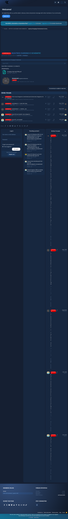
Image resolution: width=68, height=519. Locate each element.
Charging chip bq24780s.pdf (14, 71)
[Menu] (3, 2)
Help (60, 512)
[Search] (65, 2)
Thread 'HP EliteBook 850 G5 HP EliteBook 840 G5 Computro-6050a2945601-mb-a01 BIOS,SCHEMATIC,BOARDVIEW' (35, 137)
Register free (31, 23)
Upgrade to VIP (46, 23)
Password (4, 139)
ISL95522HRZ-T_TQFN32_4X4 (19, 109)
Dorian (4, 491)
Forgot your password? (8, 144)
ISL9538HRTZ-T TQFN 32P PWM (19, 103)
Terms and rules (47, 512)
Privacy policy (55, 512)
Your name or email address (8, 134)
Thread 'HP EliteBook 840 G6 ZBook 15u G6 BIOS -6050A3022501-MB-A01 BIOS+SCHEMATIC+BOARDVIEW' (34, 146)
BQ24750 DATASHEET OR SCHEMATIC (21, 114)
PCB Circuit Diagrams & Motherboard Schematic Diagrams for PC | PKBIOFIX (51, 181)
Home (63, 512)
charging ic (25, 55)
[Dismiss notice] (65, 23)
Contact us (40, 512)
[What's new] (61, 2)
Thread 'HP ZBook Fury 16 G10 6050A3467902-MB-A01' (34, 155)
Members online (8, 488)
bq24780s (19, 55)
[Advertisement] (34, 41)
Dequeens (7, 99)
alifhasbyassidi (61, 495)
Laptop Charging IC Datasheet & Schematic (24, 99)
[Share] (65, 63)
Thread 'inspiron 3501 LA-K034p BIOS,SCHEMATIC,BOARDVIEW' (35, 170)
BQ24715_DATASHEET (17, 119)
